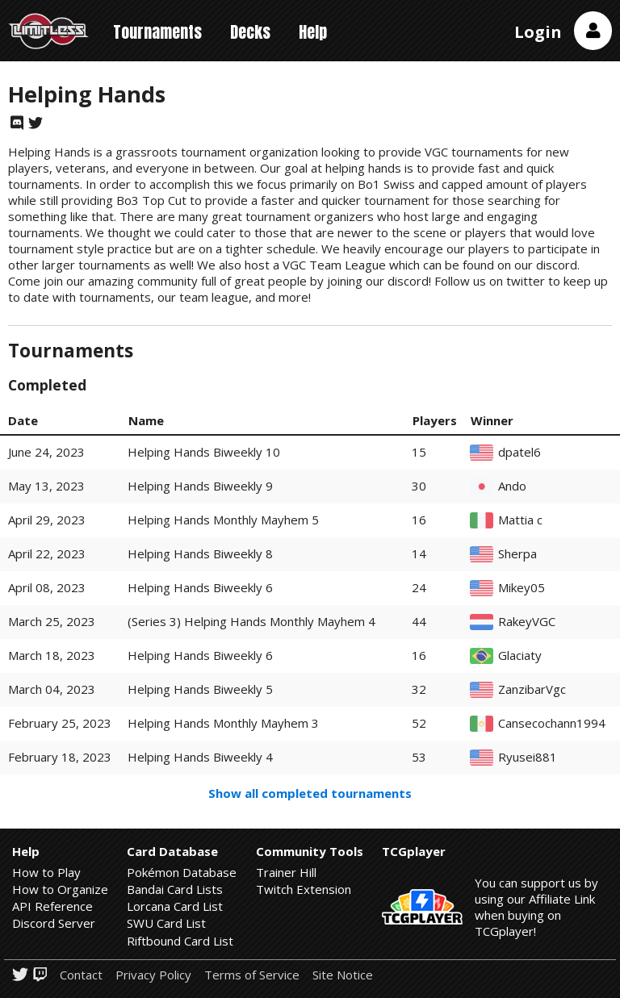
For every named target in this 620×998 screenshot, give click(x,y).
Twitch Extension (303, 889)
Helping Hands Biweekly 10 (204, 452)
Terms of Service (252, 975)
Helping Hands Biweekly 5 (200, 689)
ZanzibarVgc (532, 689)
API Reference (52, 906)
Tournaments (157, 31)
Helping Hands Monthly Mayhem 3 (223, 723)
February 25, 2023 (59, 723)
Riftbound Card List (180, 941)
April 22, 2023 (47, 553)
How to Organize (60, 889)
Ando (512, 486)
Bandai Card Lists (175, 889)
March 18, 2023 (51, 655)
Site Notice (342, 975)
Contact (81, 975)
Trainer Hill (286, 872)
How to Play (46, 872)
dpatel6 (519, 452)
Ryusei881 (527, 757)
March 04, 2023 (51, 689)
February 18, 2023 (59, 757)
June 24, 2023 (46, 452)
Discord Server (53, 923)
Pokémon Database (182, 872)
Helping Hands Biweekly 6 (200, 587)
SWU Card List (166, 923)
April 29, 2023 (47, 520)
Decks (250, 31)
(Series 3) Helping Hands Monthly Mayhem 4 (251, 621)
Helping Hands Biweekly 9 (200, 486)
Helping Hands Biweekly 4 (200, 757)
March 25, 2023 (51, 621)
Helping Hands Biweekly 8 (200, 553)
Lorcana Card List (175, 906)
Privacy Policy (153, 975)
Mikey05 (521, 588)
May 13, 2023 (46, 486)
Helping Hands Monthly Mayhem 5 (223, 520)
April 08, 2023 (47, 587)
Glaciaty (520, 655)
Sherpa (517, 554)
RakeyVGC (526, 621)
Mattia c (520, 520)
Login (538, 32)
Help (313, 31)
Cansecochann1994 (551, 723)
